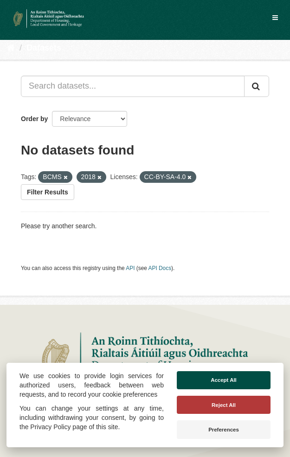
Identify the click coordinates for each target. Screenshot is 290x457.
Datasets (43, 47)
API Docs (160, 268)
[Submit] (256, 86)
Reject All (224, 405)
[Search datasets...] (133, 86)
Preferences (223, 429)
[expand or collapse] (275, 17)
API (130, 268)
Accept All (224, 380)
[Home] (11, 47)
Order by (34, 118)
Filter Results (47, 192)
